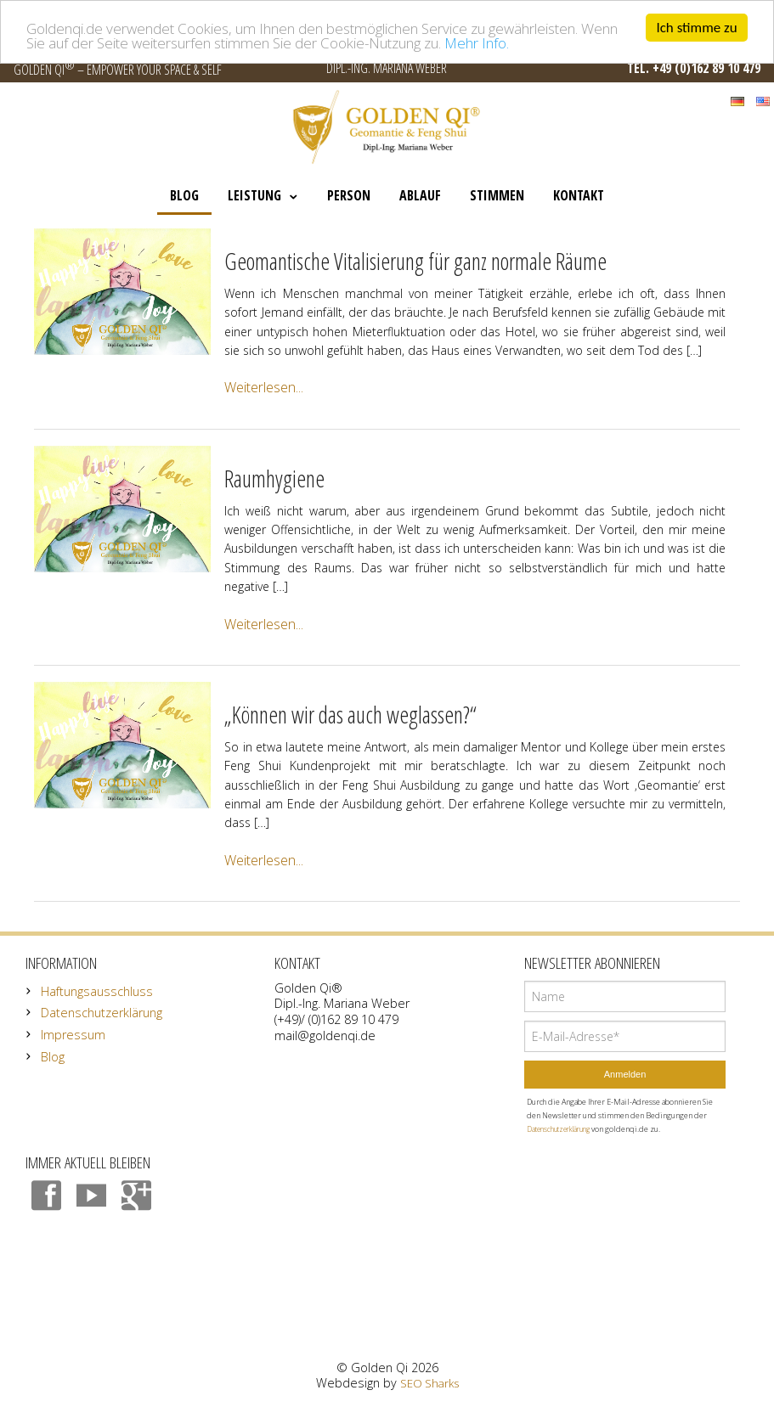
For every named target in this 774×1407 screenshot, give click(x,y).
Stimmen (497, 195)
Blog (184, 195)
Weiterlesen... (263, 387)
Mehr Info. (476, 42)
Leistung (254, 195)
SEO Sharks (429, 1383)
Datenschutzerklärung (101, 1013)
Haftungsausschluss (97, 991)
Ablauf (420, 195)
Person (348, 195)
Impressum (73, 1035)
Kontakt (578, 195)
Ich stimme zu (696, 28)
